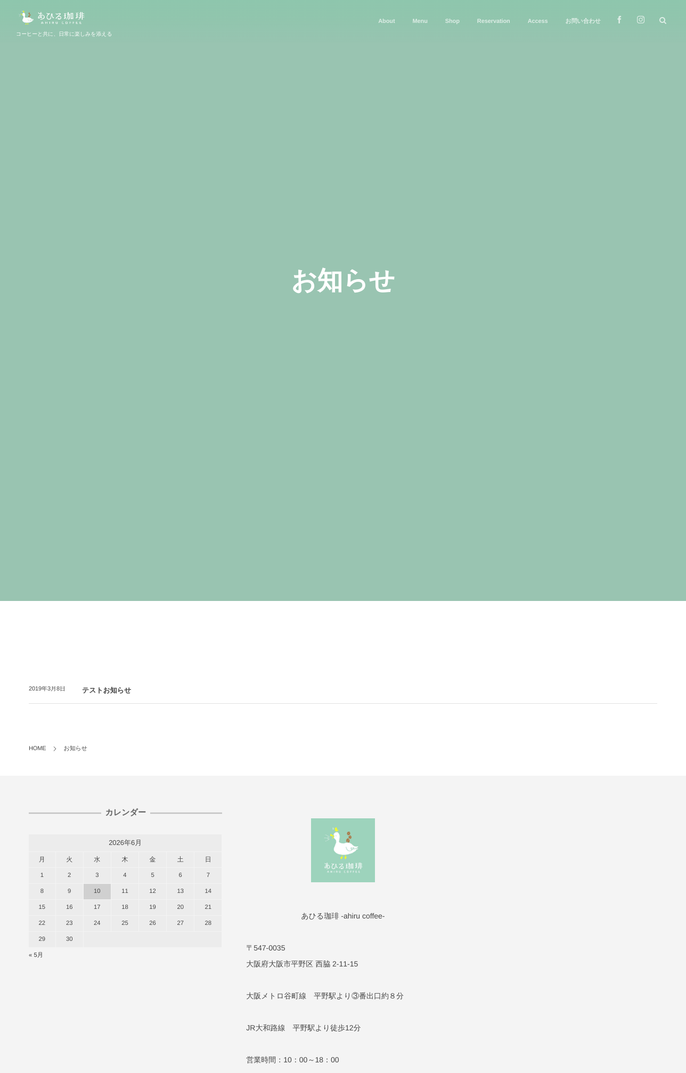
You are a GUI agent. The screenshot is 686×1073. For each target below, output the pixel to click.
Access (538, 21)
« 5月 (36, 955)
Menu (419, 21)
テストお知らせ (106, 690)
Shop (452, 21)
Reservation (493, 21)
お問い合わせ (583, 21)
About (386, 21)
